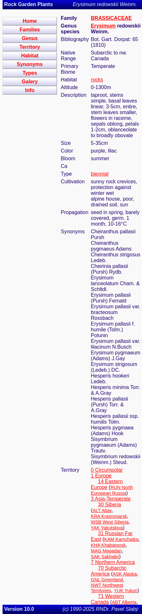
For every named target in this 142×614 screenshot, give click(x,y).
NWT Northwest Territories (107, 588)
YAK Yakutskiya (107, 527)
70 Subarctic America (108, 571)
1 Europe (101, 475)
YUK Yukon (125, 590)
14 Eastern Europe (107, 484)
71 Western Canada (107, 599)
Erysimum (103, 26)
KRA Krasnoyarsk (109, 516)
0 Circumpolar (107, 470)
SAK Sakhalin (105, 556)
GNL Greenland (107, 579)
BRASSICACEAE (111, 18)
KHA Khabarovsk (108, 545)
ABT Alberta (124, 602)
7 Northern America (113, 562)
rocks (97, 79)
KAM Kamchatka (121, 539)
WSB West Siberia (110, 522)
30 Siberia (109, 504)
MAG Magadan (106, 550)
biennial (99, 174)
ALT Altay (102, 510)
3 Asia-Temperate (111, 499)
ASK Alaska (125, 574)
